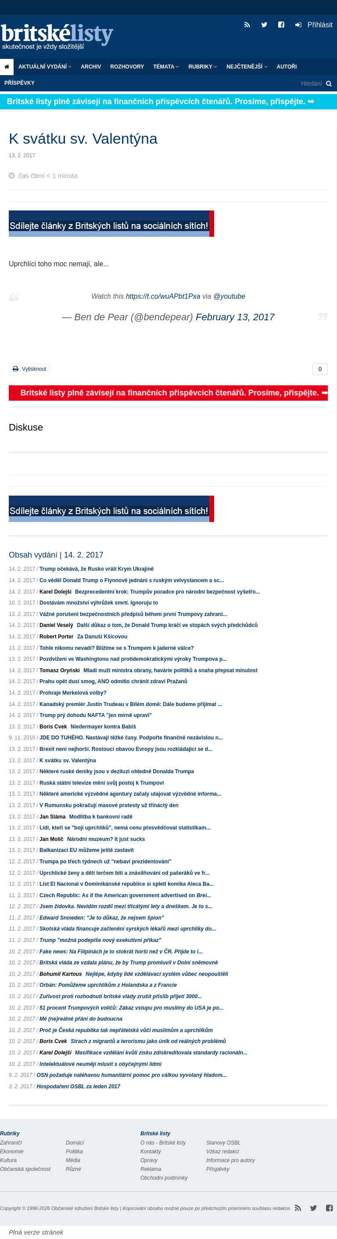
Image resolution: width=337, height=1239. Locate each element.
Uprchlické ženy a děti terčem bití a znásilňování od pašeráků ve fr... (124, 873)
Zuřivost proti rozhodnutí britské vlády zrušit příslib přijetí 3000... (120, 996)
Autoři (287, 67)
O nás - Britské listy (163, 1143)
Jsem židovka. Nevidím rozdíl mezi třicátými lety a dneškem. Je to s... (125, 906)
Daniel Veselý (56, 625)
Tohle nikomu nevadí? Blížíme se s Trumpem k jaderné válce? (116, 648)
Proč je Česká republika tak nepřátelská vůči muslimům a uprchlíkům (126, 1030)
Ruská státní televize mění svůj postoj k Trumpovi (101, 783)
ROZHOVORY (127, 67)
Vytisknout (29, 369)
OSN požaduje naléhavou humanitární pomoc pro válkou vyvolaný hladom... (131, 1075)
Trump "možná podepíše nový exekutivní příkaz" (100, 940)
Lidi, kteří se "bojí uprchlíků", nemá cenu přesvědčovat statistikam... (125, 828)
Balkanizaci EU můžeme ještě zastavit (86, 850)
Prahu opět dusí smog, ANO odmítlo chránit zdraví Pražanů (113, 681)
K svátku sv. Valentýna (67, 760)
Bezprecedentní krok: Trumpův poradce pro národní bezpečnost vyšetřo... (167, 592)
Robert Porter (56, 637)
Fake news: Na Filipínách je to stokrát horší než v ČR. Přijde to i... (121, 952)
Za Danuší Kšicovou (102, 637)
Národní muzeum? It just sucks (106, 839)
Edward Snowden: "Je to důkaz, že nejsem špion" (101, 918)
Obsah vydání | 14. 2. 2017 (56, 555)
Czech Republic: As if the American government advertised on (125, 895)
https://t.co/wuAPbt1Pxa (163, 296)
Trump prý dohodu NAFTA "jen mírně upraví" (95, 715)
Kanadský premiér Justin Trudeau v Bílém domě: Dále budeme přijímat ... (130, 704)
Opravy (149, 1160)
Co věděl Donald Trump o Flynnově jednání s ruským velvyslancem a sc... (131, 580)
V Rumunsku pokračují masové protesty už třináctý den (109, 805)
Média (73, 1160)
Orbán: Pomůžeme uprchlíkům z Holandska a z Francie (108, 985)
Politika (74, 1151)
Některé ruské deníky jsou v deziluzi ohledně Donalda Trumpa (116, 771)
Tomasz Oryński (59, 670)
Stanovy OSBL (223, 1143)
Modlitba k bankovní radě (101, 817)
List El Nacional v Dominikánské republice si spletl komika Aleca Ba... (126, 884)
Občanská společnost (25, 1169)
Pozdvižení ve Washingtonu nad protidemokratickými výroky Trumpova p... (133, 659)
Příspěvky (19, 83)
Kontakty (150, 1151)
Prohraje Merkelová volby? (73, 693)
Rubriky (202, 67)
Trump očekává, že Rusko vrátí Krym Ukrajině (96, 569)
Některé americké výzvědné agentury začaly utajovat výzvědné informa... (130, 794)
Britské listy (61, 37)
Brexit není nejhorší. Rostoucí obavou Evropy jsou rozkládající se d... (125, 749)
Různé (73, 1169)
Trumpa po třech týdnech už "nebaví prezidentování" (105, 862)
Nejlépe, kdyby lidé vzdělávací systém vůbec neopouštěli (157, 974)
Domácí (75, 1143)
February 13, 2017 (235, 317)
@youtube (229, 296)
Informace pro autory (230, 1160)
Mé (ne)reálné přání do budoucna (80, 1019)
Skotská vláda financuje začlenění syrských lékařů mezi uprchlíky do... (127, 929)
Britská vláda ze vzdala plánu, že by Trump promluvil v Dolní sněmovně (128, 963)
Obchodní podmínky (163, 1178)
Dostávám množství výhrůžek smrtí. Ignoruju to (98, 603)
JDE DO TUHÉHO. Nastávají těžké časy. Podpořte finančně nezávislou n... (131, 738)
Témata (166, 67)
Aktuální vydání (45, 67)
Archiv (91, 67)
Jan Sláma (52, 817)
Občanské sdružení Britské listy (84, 1208)
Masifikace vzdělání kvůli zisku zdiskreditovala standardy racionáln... (161, 1053)
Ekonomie (11, 1151)
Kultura (8, 1160)
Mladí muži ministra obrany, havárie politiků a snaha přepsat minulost (170, 670)
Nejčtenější (246, 67)
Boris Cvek (53, 727)
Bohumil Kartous (60, 974)
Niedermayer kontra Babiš (103, 727)
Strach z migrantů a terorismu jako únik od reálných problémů (148, 1041)
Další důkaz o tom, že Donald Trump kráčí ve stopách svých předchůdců (167, 625)
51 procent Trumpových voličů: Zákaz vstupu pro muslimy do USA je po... (131, 1008)
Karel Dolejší (55, 592)
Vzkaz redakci (222, 1151)
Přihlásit (314, 25)
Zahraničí (11, 1143)
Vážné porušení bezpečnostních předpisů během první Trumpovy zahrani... (133, 614)
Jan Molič (51, 839)
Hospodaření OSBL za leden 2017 (78, 1086)
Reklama (150, 1169)
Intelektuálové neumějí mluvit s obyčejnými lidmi (100, 1064)
